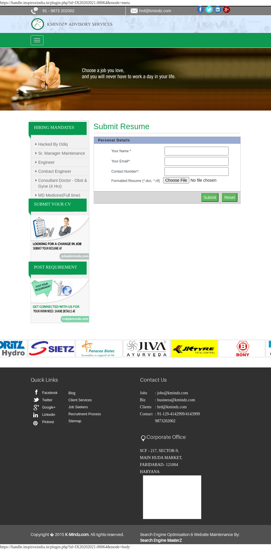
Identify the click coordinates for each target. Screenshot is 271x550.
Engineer (46, 163)
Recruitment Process (85, 414)
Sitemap (75, 421)
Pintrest (35, 422)
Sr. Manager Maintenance (61, 154)
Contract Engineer (54, 172)
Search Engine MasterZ (161, 540)
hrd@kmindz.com (155, 10)
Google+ (49, 407)
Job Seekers (78, 407)
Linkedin (35, 414)
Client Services (80, 400)
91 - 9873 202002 (59, 10)
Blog (72, 393)
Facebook (35, 391)
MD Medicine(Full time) (59, 196)
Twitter (35, 399)
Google (35, 407)
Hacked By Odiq (53, 145)
